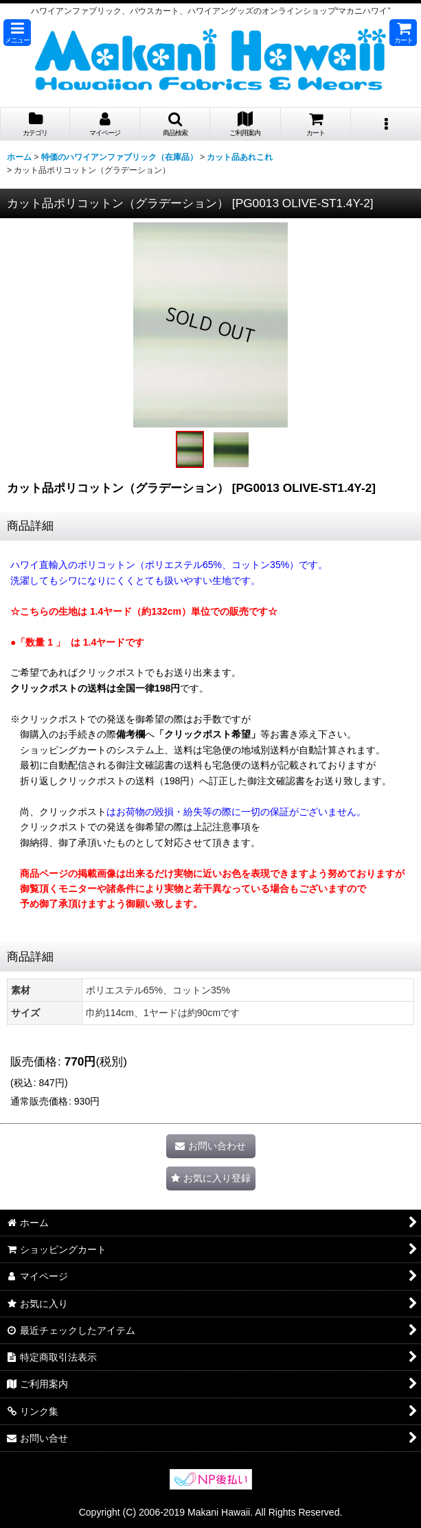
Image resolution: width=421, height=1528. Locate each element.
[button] (17, 32)
